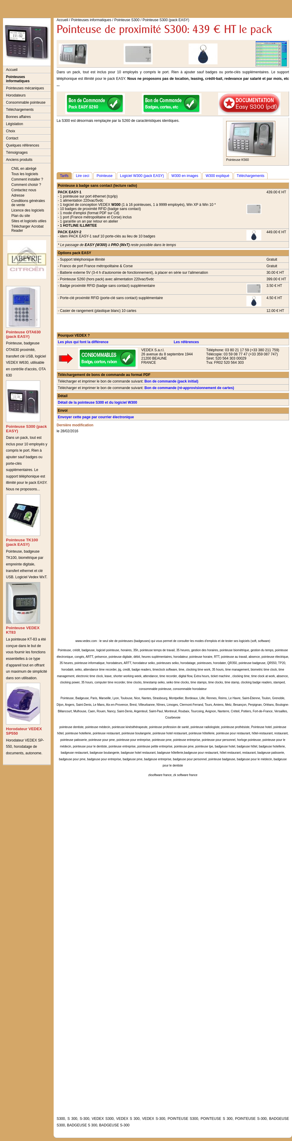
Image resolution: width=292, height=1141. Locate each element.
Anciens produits (19, 160)
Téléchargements (20, 110)
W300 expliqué (217, 176)
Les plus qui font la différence (83, 342)
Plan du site (20, 216)
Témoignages (17, 152)
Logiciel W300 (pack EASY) (142, 176)
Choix (10, 131)
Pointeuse (104, 176)
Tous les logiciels (24, 174)
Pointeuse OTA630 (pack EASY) (23, 334)
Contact (12, 138)
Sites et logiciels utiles (28, 221)
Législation (14, 124)
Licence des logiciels (27, 210)
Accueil (12, 70)
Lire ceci (82, 176)
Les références (186, 342)
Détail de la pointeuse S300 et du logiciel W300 (97, 402)
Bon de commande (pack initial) (171, 381)
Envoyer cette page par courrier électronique (96, 417)
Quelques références (22, 145)
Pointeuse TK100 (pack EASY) (22, 542)
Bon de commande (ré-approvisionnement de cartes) (189, 388)
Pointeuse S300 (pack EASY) (165, 20)
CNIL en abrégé (23, 169)
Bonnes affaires (18, 117)
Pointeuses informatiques (17, 79)
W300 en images (184, 176)
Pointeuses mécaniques (25, 88)
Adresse (17, 195)
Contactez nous (23, 190)
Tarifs (64, 176)
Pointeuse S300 (126, 20)
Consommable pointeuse (26, 102)
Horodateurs (16, 95)
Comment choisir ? (26, 185)
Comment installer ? (27, 179)
